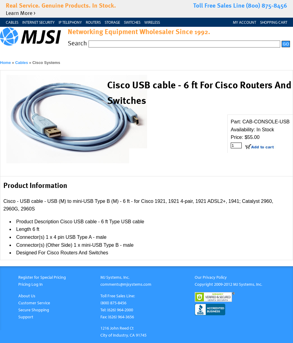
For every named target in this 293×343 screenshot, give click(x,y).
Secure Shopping (33, 310)
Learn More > (20, 13)
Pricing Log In (30, 284)
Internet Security (38, 22)
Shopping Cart (273, 22)
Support (25, 317)
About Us (26, 296)
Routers (93, 22)
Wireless (152, 22)
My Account (244, 22)
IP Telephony (70, 22)
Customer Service (34, 303)
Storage (112, 22)
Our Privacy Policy (211, 277)
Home (5, 62)
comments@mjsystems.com (125, 284)
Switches (132, 22)
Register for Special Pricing (42, 277)
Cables (12, 22)
